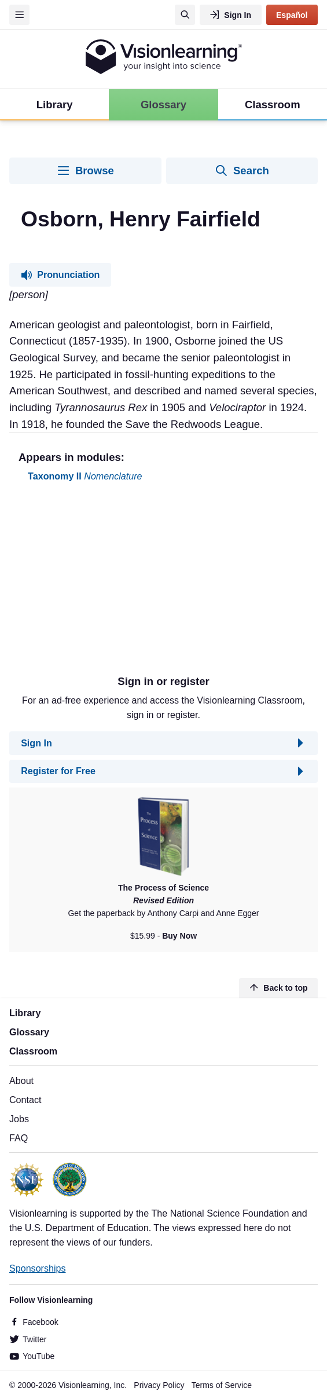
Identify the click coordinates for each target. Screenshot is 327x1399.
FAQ (18, 1138)
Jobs (19, 1119)
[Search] (185, 15)
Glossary (29, 1032)
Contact (25, 1099)
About (21, 1080)
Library (25, 1013)
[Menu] (19, 15)
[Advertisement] (163, 583)
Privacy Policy (159, 1385)
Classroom (33, 1051)
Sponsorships (37, 1268)
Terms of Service (222, 1385)
